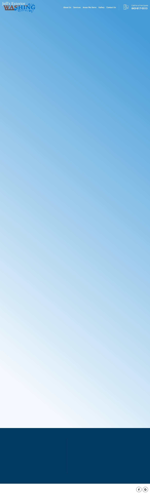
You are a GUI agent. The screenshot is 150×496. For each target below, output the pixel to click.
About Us (67, 7)
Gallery (101, 7)
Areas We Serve (89, 7)
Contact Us (111, 7)
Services (77, 7)
